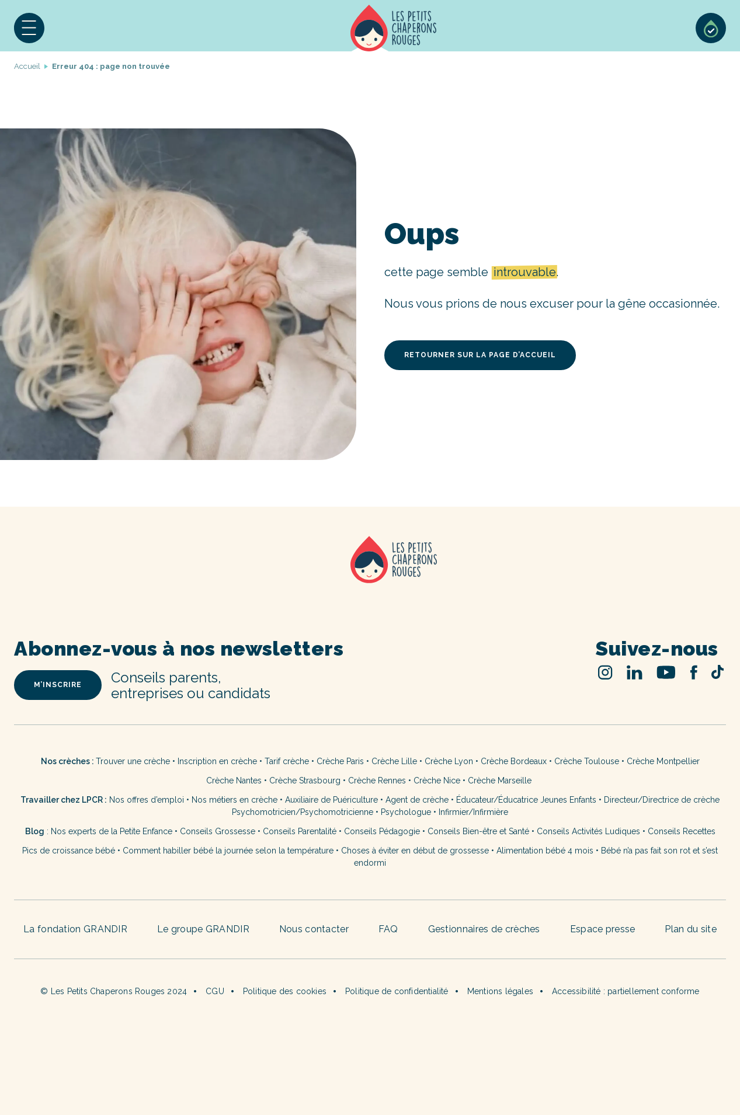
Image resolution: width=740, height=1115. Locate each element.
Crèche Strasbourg (305, 780)
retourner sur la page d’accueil (480, 355)
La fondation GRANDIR (75, 929)
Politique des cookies (284, 991)
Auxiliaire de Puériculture (331, 799)
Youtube (666, 672)
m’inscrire (58, 685)
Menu (29, 28)
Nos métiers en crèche (234, 799)
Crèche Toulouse (586, 761)
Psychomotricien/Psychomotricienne (302, 812)
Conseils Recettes (681, 831)
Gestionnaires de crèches (484, 929)
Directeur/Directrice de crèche (662, 799)
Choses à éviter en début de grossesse (415, 850)
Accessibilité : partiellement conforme (626, 991)
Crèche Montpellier (663, 761)
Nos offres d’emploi (146, 799)
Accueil (393, 28)
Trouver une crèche (133, 761)
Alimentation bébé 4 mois (544, 850)
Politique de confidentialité (397, 991)
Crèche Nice (437, 780)
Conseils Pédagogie (382, 831)
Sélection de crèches (711, 28)
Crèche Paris (340, 761)
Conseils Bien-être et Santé (478, 831)
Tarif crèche (287, 761)
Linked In (634, 672)
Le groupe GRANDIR (203, 929)
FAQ (388, 929)
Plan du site (691, 929)
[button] (29, 28)
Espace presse (602, 929)
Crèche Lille (394, 761)
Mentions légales (500, 991)
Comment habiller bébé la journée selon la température (228, 850)
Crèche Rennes (377, 780)
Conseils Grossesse (217, 831)
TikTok (717, 672)
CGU (215, 991)
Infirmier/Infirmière (473, 812)
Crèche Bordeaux (514, 761)
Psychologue (406, 812)
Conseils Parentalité (299, 831)
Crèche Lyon (449, 761)
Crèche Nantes (234, 780)
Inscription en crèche (217, 761)
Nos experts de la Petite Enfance (111, 831)
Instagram (605, 672)
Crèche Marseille (501, 780)
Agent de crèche (417, 799)
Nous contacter (314, 929)
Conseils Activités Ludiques (588, 831)
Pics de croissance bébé (68, 850)
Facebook (693, 672)
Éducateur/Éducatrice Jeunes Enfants (526, 799)
